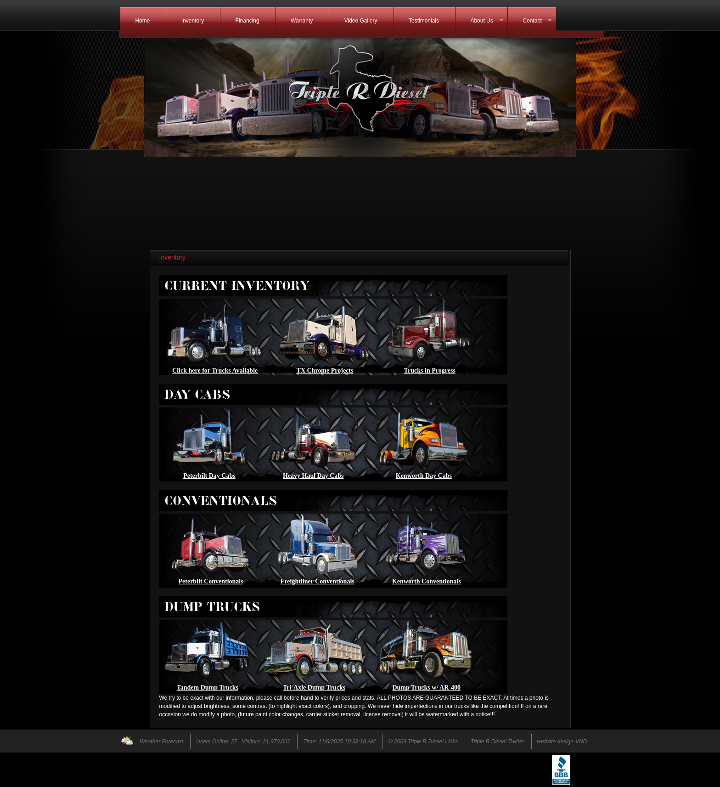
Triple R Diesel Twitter (497, 741)
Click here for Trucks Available (215, 370)
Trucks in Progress (430, 370)
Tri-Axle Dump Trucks (314, 687)
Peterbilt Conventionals (210, 581)
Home (142, 20)
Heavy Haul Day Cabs (313, 475)
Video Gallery (360, 20)
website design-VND (562, 741)
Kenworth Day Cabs (424, 475)
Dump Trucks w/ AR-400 (426, 687)
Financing (247, 20)
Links (451, 741)
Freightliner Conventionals (317, 581)
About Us (479, 20)
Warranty (302, 20)
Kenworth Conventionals (426, 581)
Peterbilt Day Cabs (209, 475)
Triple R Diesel (426, 741)
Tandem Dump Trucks (207, 687)
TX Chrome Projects (325, 370)
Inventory (192, 20)
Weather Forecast (161, 741)
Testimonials (424, 20)
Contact (530, 20)
